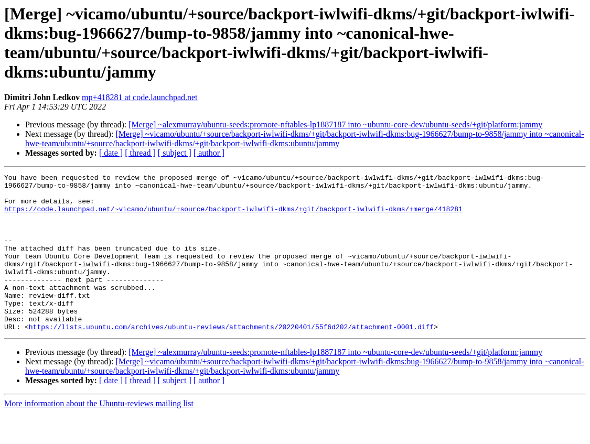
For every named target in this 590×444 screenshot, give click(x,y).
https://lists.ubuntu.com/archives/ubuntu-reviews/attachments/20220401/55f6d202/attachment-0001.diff (231, 358)
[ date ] (111, 152)
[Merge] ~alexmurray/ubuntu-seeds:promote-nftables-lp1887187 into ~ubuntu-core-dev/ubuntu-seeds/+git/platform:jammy (335, 124)
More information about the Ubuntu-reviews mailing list (99, 434)
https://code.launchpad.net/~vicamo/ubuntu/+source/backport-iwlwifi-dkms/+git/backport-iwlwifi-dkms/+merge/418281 (233, 216)
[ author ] (209, 152)
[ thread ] (140, 152)
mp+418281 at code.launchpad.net (140, 97)
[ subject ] (174, 152)
